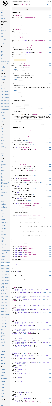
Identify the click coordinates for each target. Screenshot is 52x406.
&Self (30, 142)
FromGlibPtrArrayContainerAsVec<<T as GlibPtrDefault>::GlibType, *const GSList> (5, 103)
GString (2, 232)
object (2, 138)
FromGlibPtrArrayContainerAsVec (25, 325)
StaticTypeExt (3, 112)
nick (2, 36)
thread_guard (3, 147)
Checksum (3, 212)
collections (3, 135)
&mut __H (32, 166)
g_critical (2, 168)
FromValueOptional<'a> (5, 109)
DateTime (2, 216)
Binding (2, 201)
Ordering (35, 180)
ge (14, 233)
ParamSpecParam (4, 299)
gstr (1, 188)
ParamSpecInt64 (3, 286)
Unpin (2, 78)
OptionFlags (3, 256)
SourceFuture (3, 338)
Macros (2, 158)
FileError (2, 375)
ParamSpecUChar (4, 308)
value (2, 152)
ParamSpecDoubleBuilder (5, 271)
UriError (2, 393)
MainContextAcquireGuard (5, 250)
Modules (3, 126)
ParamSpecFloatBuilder (5, 280)
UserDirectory (3, 394)
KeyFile (2, 240)
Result (34, 149)
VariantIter (3, 357)
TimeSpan (2, 345)
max (14, 184)
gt (14, 229)
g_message (3, 176)
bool (37, 57)
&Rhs (24, 209)
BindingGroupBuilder (4, 206)
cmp (14, 180)
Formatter (26, 149)
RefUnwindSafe (3, 76)
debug (2, 165)
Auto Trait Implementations (4, 74)
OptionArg (2, 387)
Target (16, 156)
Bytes (2, 210)
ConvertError (3, 369)
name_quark (3, 34)
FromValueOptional (27, 398)
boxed (2, 128)
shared (2, 141)
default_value (3, 28)
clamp (15, 196)
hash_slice (16, 170)
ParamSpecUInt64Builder (5, 314)
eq (14, 205)
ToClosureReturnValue (4, 113)
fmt (14, 149)
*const (14, 287)
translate (2, 149)
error (2, 137)
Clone (2, 51)
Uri (1, 348)
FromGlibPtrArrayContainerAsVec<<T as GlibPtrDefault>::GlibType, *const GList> (5, 100)
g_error (2, 171)
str (19, 32)
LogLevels (2, 247)
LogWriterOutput (4, 384)
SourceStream (3, 339)
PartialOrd (22, 198)
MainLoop (2, 253)
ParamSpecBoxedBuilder (5, 265)
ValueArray (3, 354)
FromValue (20, 392)
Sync (2, 70)
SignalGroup (3, 335)
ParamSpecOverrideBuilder (5, 298)
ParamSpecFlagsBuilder (5, 277)
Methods (3, 10)
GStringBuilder (3, 234)
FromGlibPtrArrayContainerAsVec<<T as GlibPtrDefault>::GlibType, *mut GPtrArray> (5, 106)
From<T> (2, 90)
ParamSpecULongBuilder (5, 318)
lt (14, 220)
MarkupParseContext (4, 255)
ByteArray (2, 209)
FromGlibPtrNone (25, 289)
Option (24, 33)
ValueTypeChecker (18, 401)
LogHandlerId (3, 244)
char (2, 131)
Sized (18, 173)
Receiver (2, 330)
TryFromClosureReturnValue (5, 119)
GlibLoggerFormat (4, 378)
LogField (2, 243)
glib (17, 4)
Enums (2, 366)
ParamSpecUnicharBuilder (5, 321)
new (2, 15)
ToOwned (2, 115)
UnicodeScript (3, 391)
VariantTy (2, 360)
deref (15, 159)
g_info (2, 173)
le (14, 224)
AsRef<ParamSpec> (4, 49)
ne (14, 209)
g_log (2, 174)
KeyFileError (3, 381)
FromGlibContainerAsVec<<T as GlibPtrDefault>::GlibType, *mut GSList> (5, 99)
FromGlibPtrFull (46, 289)
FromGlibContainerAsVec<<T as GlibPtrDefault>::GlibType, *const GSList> (5, 94)
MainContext (3, 249)
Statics (2, 404)
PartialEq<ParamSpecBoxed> (5, 61)
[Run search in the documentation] (29, 1)
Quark (2, 329)
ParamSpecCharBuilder (5, 268)
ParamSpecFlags (4, 275)
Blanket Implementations (4, 83)
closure (2, 134)
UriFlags (2, 350)
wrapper (2, 155)
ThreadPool (3, 344)
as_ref (15, 132)
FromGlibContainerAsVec (23, 286)
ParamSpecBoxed (5, 7)
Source (2, 336)
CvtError (2, 371)
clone (2, 132)
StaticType (3, 66)
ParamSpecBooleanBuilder (5, 262)
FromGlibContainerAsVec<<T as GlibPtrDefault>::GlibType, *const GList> (5, 91)
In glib (2, 124)
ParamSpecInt (3, 284)
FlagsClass (3, 225)
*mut (26, 17)
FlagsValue (3, 226)
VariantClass (3, 396)
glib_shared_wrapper (4, 186)
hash (15, 166)
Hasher (20, 166)
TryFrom (20, 386)
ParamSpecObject (4, 293)
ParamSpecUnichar (4, 320)
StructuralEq (3, 67)
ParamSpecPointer (4, 302)
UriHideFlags (3, 351)
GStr (2, 231)
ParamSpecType (3, 60)
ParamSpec (3, 259)
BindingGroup (3, 204)
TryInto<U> (3, 121)
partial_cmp (17, 217)
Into (21, 33)
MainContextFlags (4, 252)
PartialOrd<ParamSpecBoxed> (5, 63)
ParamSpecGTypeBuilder (5, 283)
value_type (3, 43)
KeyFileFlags (3, 241)
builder (18, 40)
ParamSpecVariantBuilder (5, 327)
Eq (1, 55)
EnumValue (3, 219)
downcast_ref (3, 30)
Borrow (18, 275)
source (2, 144)
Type (22, 36)
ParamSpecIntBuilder (4, 289)
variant (2, 153)
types (2, 150)
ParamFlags (3, 258)
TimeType (2, 390)
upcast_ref (3, 18)
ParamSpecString (4, 305)
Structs (2, 200)
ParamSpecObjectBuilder (5, 295)
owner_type (3, 37)
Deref (2, 54)
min (14, 190)
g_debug (2, 170)
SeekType (2, 388)
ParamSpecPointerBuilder (5, 304)
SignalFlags (3, 333)
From (18, 284)
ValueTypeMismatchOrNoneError (31, 401)
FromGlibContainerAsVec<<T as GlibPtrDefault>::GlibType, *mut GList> (5, 96)
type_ (2, 40)
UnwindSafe (3, 79)
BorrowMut (19, 279)
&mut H (33, 170)
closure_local (3, 164)
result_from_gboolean (4, 192)
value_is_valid (3, 42)
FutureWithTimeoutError (5, 229)
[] (50, 4)
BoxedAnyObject (4, 207)
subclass (2, 146)
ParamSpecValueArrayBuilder (5, 324)
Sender (2, 332)
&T (40, 52)
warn (2, 195)
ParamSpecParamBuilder (5, 301)
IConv (2, 237)
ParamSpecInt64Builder (5, 287)
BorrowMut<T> (3, 88)
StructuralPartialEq (4, 69)
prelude (2, 140)
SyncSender (3, 342)
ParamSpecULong (4, 317)
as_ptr (2, 12)
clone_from (16, 142)
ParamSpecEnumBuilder (5, 274)
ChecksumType (3, 368)
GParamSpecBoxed (31, 17)
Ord (1, 58)
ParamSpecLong (3, 290)
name (2, 33)
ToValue (16, 375)
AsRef (16, 130)
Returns (15, 69)
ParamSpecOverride (4, 296)
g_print (2, 177)
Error (16, 402)
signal (2, 143)
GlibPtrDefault (37, 286)
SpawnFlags (3, 341)
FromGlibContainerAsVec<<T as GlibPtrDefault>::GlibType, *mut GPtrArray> (5, 97)
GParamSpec (29, 47)
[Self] (26, 170)
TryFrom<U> (3, 118)
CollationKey (3, 213)
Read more (26, 140)
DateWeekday (3, 374)
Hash (2, 57)
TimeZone (2, 347)
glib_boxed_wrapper (4, 183)
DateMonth (3, 372)
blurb (2, 27)
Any (1, 85)
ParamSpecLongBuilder (5, 292)
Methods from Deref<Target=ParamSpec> (5, 23)
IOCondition (3, 238)
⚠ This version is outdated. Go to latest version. (44, 403)
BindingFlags (3, 203)
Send (2, 64)
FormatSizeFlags (3, 228)
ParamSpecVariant (4, 326)
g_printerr (2, 179)
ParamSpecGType (4, 281)
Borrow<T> (3, 87)
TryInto (20, 394)
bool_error (3, 159)
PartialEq (17, 203)
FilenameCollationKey (4, 222)
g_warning (2, 180)
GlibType (45, 286)
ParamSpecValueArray (4, 323)
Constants (3, 399)
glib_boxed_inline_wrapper (5, 182)
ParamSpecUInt (3, 311)
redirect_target (3, 39)
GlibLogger (3, 235)
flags (2, 31)
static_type (17, 241)
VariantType (3, 363)
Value (32, 57)
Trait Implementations (4, 47)
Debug (2, 52)
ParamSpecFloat (3, 278)
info (1, 189)
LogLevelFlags (3, 246)
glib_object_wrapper (4, 185)
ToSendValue (3, 116)
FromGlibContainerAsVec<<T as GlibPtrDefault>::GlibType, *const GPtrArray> (5, 93)
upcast (17, 23)
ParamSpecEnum (4, 272)
